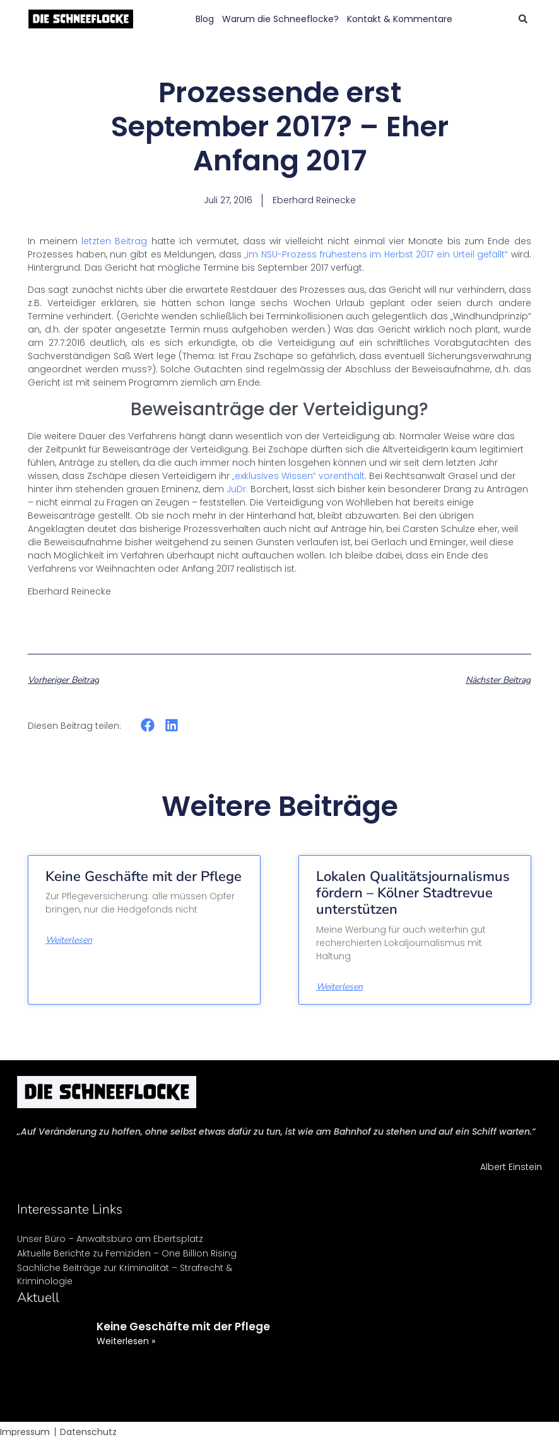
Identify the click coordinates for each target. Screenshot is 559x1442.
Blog (205, 19)
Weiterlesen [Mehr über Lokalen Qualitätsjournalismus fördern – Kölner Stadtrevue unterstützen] (339, 987)
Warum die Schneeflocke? (280, 19)
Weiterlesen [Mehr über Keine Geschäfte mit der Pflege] (68, 940)
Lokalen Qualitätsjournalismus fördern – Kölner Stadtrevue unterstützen (413, 893)
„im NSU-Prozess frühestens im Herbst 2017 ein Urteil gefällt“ (376, 254)
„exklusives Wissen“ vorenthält (298, 476)
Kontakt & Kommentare (399, 19)
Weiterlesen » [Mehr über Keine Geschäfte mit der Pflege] (126, 1341)
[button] (523, 19)
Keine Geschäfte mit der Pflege (143, 876)
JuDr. (236, 489)
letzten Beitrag (114, 241)
